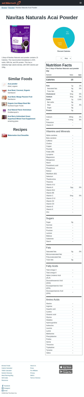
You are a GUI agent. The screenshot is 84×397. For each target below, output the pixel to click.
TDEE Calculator (7, 370)
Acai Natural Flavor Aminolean (19, 110)
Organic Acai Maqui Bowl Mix (19, 103)
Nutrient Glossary (7, 373)
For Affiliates (34, 370)
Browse (4, 8)
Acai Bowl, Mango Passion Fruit (20, 97)
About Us (33, 365)
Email (4, 391)
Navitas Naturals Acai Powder (42, 17)
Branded (11, 8)
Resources (5, 380)
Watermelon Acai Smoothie (18, 135)
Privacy (32, 373)
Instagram (6, 388)
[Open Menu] (80, 3)
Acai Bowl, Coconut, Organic (19, 90)
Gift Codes (5, 378)
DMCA (32, 375)
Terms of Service (35, 378)
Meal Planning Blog (7, 375)
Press (32, 368)
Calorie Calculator (7, 368)
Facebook (6, 386)
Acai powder (12, 84)
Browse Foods (6, 365)
